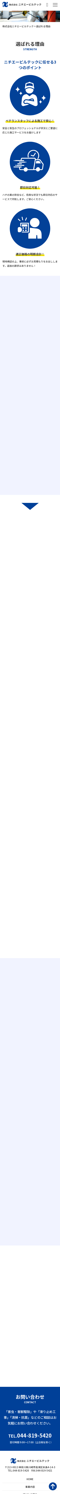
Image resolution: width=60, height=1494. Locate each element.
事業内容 (30, 1486)
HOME (30, 1479)
